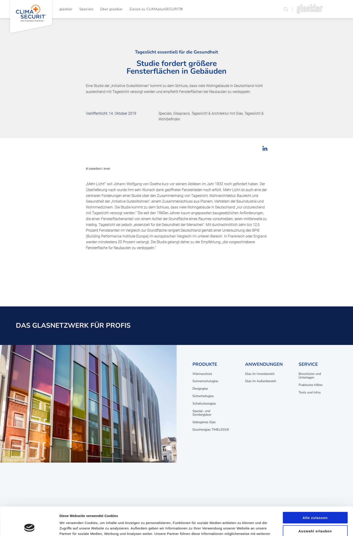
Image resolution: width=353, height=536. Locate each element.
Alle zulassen (315, 491)
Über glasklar (111, 9)
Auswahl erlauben (315, 504)
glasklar (66, 9)
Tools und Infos (310, 392)
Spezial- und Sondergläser (201, 413)
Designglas (200, 388)
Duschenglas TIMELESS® (210, 429)
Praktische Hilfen (311, 385)
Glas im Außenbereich (260, 381)
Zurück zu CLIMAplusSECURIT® (156, 9)
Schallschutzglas (204, 403)
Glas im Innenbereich (260, 374)
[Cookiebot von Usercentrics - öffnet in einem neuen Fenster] (29, 527)
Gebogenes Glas (204, 422)
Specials (86, 9)
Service (308, 364)
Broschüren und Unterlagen (310, 376)
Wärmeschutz (202, 374)
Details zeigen (241, 527)
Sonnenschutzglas (205, 381)
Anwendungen (264, 364)
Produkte (204, 364)
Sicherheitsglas (203, 396)
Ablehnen (315, 517)
